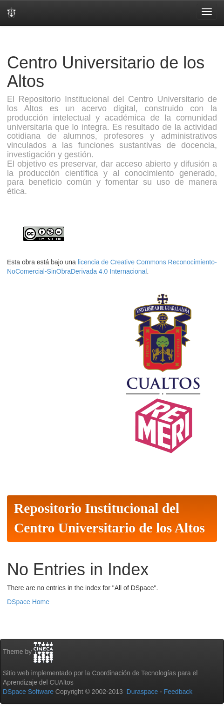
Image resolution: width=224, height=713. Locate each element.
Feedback (178, 691)
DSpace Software (28, 691)
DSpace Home (28, 601)
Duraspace (142, 691)
